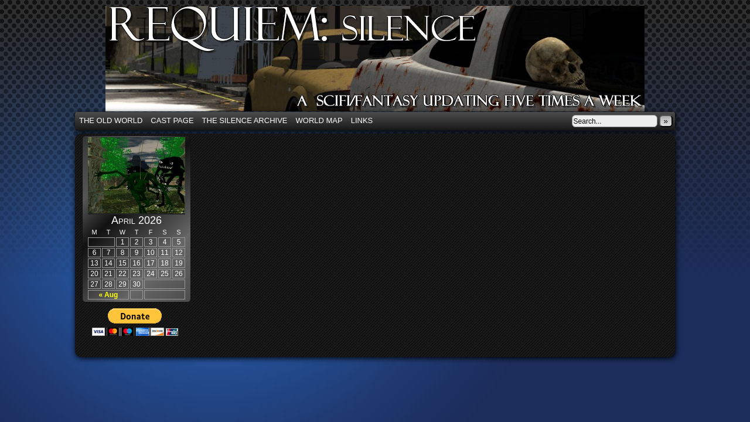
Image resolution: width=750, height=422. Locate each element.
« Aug (108, 295)
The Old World (110, 120)
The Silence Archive (245, 120)
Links (362, 120)
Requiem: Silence (392, 62)
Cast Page (172, 120)
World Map (319, 120)
